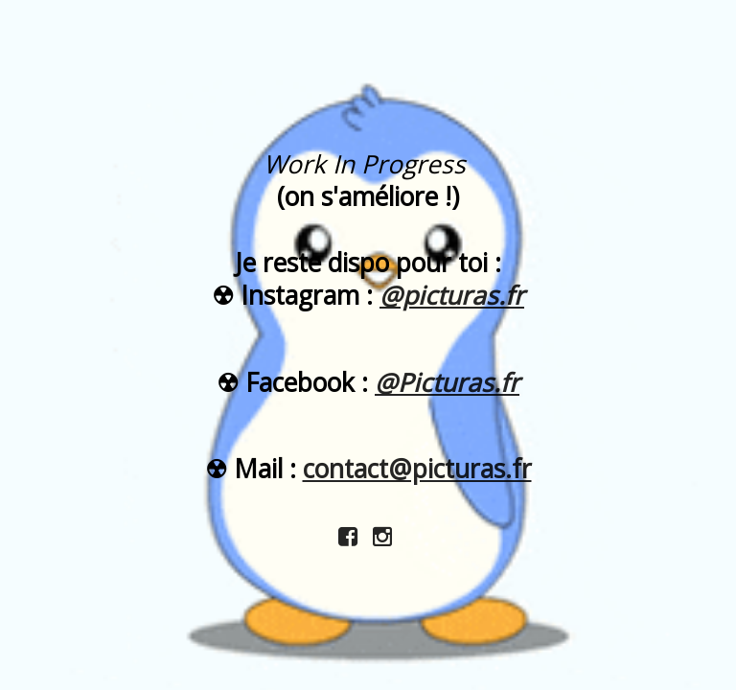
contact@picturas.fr (417, 468)
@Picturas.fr (447, 382)
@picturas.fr (452, 295)
